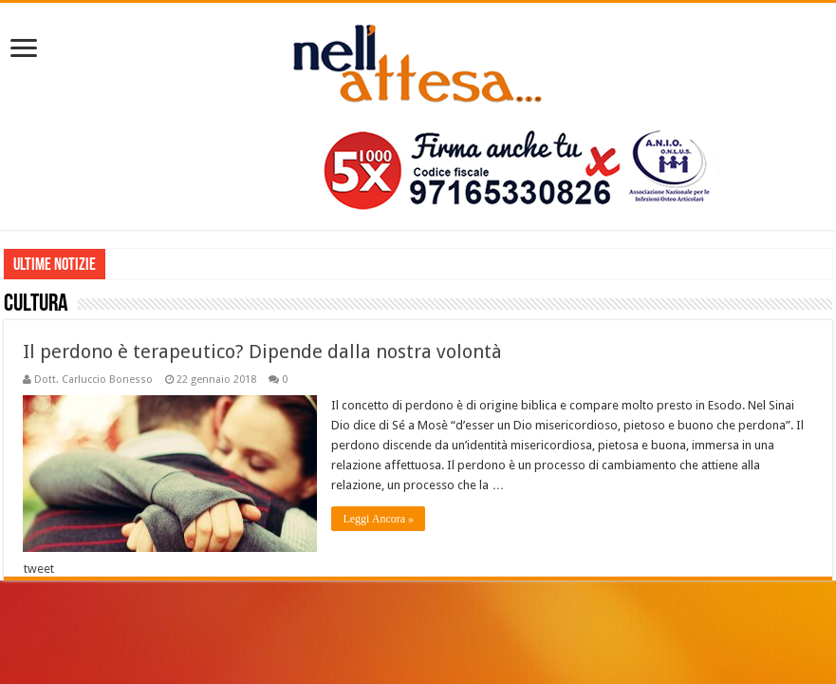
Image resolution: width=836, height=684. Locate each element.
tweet (39, 568)
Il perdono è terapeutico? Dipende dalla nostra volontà (262, 351)
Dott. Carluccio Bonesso (93, 379)
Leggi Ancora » (378, 518)
